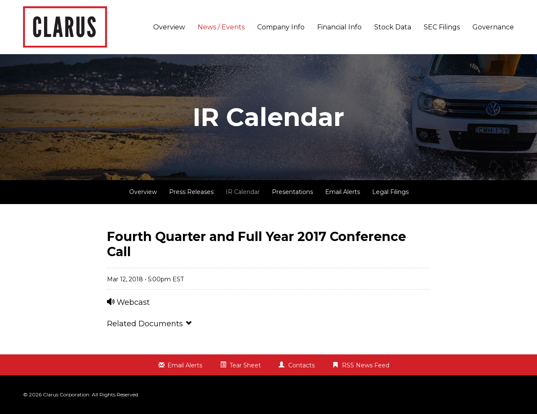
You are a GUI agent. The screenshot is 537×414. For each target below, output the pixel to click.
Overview (169, 27)
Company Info (281, 27)
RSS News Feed (365, 365)
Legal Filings (390, 192)
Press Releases (191, 192)
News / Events (221, 27)
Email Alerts (342, 192)
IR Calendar (243, 192)
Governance (493, 27)
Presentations (292, 192)
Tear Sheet (245, 365)
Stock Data (392, 27)
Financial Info (339, 27)
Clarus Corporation (66, 394)
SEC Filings (442, 27)
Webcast (128, 302)
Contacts (301, 365)
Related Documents (150, 323)
